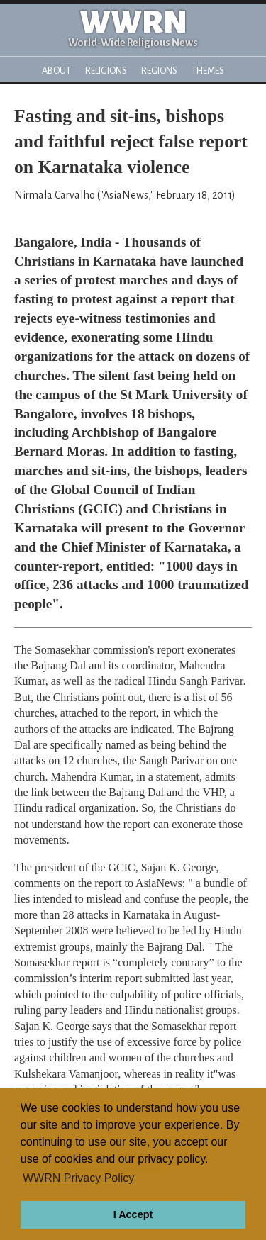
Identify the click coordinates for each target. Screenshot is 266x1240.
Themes (208, 70)
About (56, 70)
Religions (106, 70)
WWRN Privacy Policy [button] (78, 1178)
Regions (159, 70)
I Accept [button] (133, 1214)
